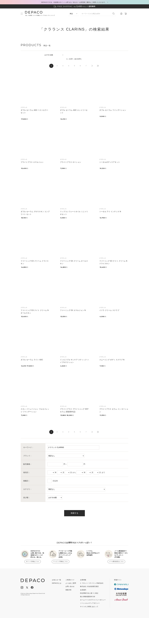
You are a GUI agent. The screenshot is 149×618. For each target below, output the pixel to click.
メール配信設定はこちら (116, 561)
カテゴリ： (27, 489)
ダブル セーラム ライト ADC (32, 360)
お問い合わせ (69, 586)
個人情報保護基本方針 (87, 596)
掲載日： (26, 481)
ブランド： (27, 456)
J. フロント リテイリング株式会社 (91, 583)
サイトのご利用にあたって (89, 606)
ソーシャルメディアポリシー (90, 603)
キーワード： (28, 447)
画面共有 (68, 590)
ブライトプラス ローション (70, 162)
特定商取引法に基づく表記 (89, 593)
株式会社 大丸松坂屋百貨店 (89, 586)
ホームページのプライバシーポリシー (93, 600)
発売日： (26, 472)
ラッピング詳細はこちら (60, 561)
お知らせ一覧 (56, 580)
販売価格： (27, 464)
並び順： (26, 497)
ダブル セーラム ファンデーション (112, 110)
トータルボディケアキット (109, 162)
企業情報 (83, 580)
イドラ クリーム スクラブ (109, 310)
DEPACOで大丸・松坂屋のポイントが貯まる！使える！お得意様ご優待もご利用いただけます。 (73, 2)
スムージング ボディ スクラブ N (111, 360)
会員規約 (83, 590)
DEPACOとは (56, 583)
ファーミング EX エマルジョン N (73, 310)
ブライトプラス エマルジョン (32, 162)
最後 (98, 66)
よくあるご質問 (70, 583)
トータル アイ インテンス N (110, 211)
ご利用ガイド (69, 580)
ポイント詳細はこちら (32, 561)
